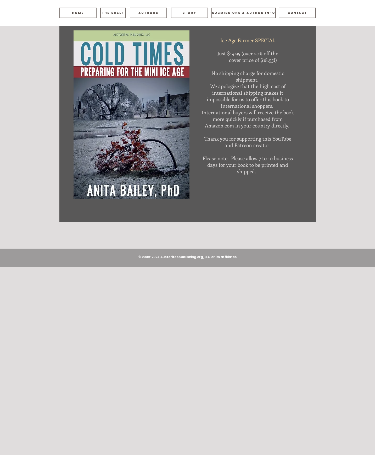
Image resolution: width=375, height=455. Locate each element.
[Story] (189, 13)
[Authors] (148, 13)
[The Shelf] (113, 13)
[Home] (78, 13)
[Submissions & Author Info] (243, 13)
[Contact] (297, 13)
